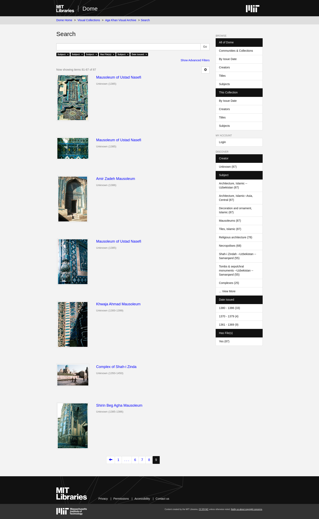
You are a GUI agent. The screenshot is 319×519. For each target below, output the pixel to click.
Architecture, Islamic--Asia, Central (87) (236, 197)
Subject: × (63, 54)
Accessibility (142, 498)
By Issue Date (228, 59)
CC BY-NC (203, 509)
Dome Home (64, 20)
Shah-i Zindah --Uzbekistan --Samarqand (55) (237, 256)
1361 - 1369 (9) (228, 324)
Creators (224, 67)
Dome (90, 8)
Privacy (103, 498)
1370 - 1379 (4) (228, 316)
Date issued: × (139, 54)
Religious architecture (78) (235, 237)
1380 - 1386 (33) (229, 308)
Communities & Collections (236, 50)
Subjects (224, 84)
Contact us (162, 498)
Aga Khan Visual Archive (120, 20)
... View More (227, 291)
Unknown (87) (228, 166)
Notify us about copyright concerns (246, 509)
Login (222, 142)
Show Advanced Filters (195, 60)
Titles (222, 75)
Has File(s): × (107, 54)
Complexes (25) (229, 283)
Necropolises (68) (230, 245)
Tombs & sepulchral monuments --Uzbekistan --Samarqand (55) (236, 270)
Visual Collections (89, 20)
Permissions (121, 498)
